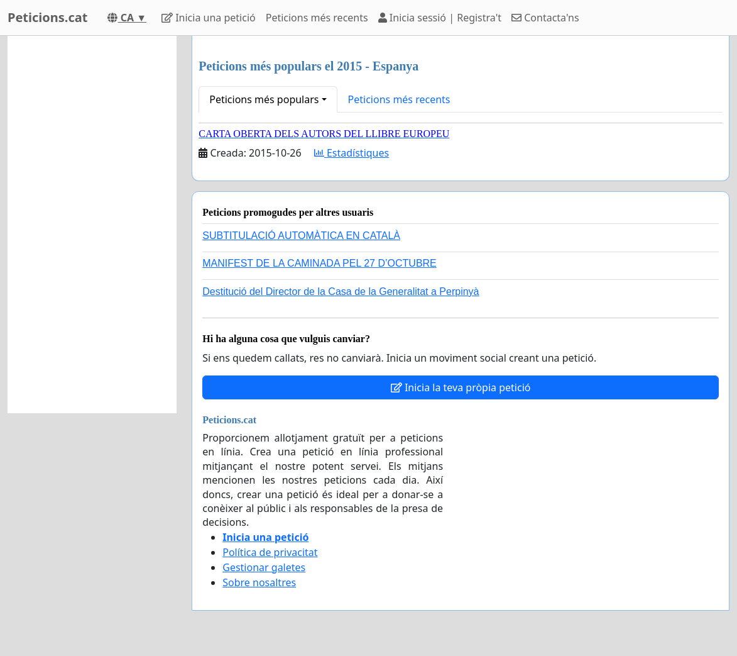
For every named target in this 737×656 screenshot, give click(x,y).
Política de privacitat (269, 552)
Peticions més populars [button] (264, 99)
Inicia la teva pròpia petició (461, 387)
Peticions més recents (317, 18)
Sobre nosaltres (259, 582)
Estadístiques (351, 153)
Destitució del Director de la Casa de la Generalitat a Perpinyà (340, 291)
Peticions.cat (47, 17)
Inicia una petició (208, 18)
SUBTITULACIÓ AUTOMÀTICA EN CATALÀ (301, 235)
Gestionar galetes (263, 567)
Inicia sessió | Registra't (439, 18)
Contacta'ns (545, 18)
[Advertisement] (92, 224)
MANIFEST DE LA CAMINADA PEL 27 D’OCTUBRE (319, 263)
